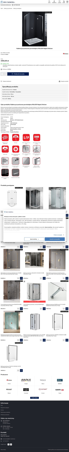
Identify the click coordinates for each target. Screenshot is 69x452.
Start (2, 8)
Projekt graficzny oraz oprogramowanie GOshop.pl (58, 449)
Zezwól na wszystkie (55, 239)
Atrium (6, 54)
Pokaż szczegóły (58, 235)
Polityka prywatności (5, 414)
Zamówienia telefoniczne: (10, 5)
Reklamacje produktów (5, 412)
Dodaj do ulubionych (7, 81)
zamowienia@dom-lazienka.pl (9, 439)
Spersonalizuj (34, 239)
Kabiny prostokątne (17, 8)
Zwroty (2, 410)
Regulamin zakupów (5, 407)
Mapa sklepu (3, 449)
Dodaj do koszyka (19, 74)
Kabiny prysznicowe (8, 8)
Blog (2, 405)
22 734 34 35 (5, 441)
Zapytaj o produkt (64, 81)
